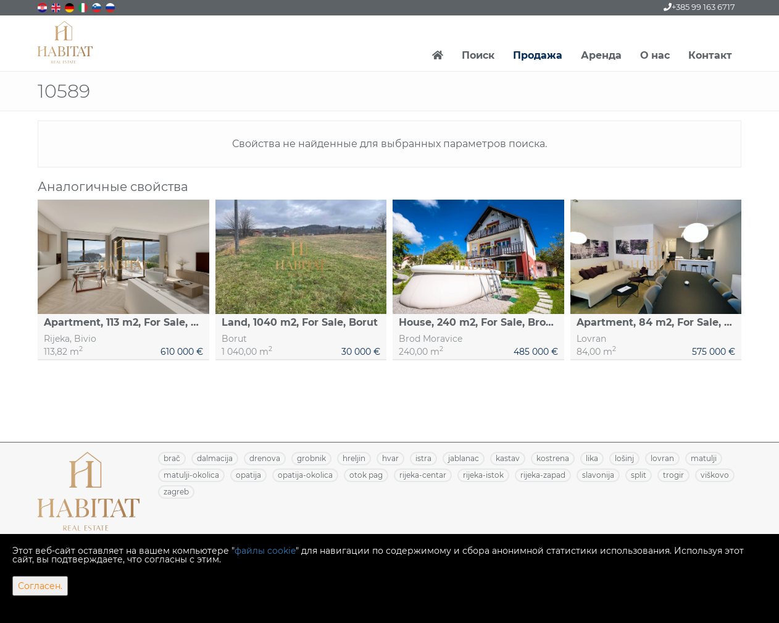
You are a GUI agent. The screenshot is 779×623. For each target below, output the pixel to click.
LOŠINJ (624, 458)
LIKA (592, 458)
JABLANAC (463, 458)
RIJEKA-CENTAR (422, 475)
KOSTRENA (552, 458)
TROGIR (673, 475)
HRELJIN (354, 458)
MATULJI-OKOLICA (191, 475)
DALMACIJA (215, 458)
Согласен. (40, 585)
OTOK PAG (366, 475)
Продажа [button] (537, 55)
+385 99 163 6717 (699, 7)
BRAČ (172, 458)
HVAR (390, 458)
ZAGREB (176, 491)
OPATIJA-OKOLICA (305, 475)
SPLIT (638, 475)
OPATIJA (248, 475)
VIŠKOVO (715, 475)
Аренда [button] (601, 55)
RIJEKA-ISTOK (483, 475)
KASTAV (508, 458)
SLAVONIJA (598, 475)
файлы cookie (265, 550)
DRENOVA (264, 458)
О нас (655, 55)
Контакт (710, 55)
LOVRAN (662, 458)
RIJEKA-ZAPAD (542, 475)
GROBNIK (311, 458)
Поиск (478, 55)
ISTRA (423, 458)
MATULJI (704, 458)
